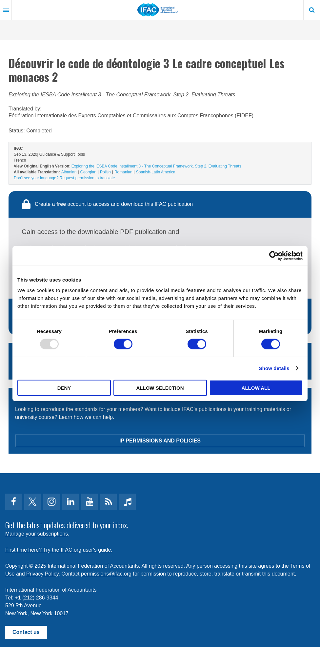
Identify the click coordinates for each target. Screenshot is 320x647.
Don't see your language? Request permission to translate (64, 178)
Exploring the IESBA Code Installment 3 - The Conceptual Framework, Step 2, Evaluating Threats (156, 166)
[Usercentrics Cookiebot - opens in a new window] (274, 256)
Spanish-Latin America (155, 172)
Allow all (256, 387)
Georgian (88, 172)
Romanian (123, 172)
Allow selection (160, 387)
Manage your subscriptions (36, 534)
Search (312, 10)
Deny (64, 387)
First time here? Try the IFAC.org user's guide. (58, 550)
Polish (105, 172)
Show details (274, 368)
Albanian (69, 172)
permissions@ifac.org (106, 574)
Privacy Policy (42, 574)
